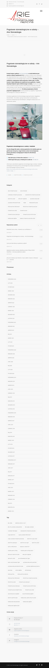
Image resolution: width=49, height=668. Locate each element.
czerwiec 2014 (11, 499)
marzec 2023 (11, 291)
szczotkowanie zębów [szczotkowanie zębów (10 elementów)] (27, 594)
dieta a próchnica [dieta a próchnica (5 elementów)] (12, 546)
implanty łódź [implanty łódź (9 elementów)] (11, 558)
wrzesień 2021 (11, 326)
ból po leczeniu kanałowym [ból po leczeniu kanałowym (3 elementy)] (15, 527)
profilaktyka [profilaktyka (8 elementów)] (11, 574)
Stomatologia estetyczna (29, 214)
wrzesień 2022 (11, 298)
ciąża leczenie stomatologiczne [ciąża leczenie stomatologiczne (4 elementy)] (16, 538)
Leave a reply (10, 171)
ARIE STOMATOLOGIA (12, 191)
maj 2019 (10, 397)
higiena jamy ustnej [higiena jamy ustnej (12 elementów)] (12, 550)
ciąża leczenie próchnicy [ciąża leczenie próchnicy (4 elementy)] (24, 535)
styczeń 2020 (11, 373)
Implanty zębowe (22, 198)
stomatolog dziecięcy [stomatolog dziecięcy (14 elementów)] (24, 582)
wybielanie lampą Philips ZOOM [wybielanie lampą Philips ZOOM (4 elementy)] (28, 597)
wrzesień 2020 (11, 354)
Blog (13, 35)
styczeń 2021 (11, 346)
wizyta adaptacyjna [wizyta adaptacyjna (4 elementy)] (13, 597)
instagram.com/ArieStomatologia (21, 641)
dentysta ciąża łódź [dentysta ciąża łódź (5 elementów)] (32, 538)
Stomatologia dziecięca (14, 214)
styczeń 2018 (11, 448)
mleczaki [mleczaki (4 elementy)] (10, 570)
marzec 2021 (11, 338)
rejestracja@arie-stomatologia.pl (16, 5)
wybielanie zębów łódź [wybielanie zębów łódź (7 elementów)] (13, 605)
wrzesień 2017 (11, 464)
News (24, 202)
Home (8, 35)
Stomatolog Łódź (27, 175)
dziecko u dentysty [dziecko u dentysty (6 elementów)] (24, 546)
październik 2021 (12, 322)
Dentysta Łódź (17, 175)
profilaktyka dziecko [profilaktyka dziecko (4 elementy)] (23, 574)
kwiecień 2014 (11, 507)
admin (9, 175)
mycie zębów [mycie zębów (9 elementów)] (19, 570)
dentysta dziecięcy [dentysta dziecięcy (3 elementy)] (12, 542)
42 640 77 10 (31, 157)
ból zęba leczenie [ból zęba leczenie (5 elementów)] (29, 527)
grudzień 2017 (11, 452)
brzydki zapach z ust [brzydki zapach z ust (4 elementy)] (20, 523)
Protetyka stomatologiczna (30, 206)
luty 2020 (10, 369)
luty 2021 (10, 342)
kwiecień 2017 (11, 475)
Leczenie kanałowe (34, 198)
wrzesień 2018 (11, 416)
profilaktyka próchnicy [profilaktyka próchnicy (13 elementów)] (14, 578)
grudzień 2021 (11, 314)
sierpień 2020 (11, 357)
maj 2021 (10, 334)
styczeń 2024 (11, 287)
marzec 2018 (11, 440)
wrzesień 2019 (11, 381)
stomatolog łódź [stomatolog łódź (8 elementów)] (29, 590)
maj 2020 (10, 365)
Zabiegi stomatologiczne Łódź (27, 218)
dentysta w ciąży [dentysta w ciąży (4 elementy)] (24, 542)
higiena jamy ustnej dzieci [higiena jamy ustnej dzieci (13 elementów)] (27, 550)
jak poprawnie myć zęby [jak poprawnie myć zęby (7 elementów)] (24, 558)
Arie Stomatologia (23, 73)
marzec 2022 (11, 310)
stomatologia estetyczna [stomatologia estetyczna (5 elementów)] (29, 586)
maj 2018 (10, 432)
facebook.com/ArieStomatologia (21, 636)
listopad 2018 (11, 409)
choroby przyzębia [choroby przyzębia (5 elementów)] (12, 531)
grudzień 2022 (11, 295)
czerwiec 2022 (11, 306)
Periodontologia (33, 202)
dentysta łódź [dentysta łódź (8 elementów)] (35, 542)
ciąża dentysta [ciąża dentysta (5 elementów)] (11, 535)
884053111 (11, 3)
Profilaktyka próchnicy (14, 206)
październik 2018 (12, 412)
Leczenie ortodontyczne (14, 202)
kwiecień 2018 (11, 436)
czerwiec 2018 (11, 428)
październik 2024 (12, 279)
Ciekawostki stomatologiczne (32, 195)
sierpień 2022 (11, 302)
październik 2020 (12, 350)
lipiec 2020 (10, 361)
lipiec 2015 (10, 487)
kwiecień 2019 (11, 401)
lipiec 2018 (10, 424)
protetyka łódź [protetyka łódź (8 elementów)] (12, 582)
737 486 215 (35, 159)
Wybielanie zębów (12, 218)
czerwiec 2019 (11, 393)
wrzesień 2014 (11, 495)
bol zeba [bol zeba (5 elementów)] (10, 523)
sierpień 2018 (11, 420)
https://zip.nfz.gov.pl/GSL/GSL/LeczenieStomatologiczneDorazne (22, 169)
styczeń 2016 (11, 483)
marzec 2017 (11, 479)
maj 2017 (10, 471)
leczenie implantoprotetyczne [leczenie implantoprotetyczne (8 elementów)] (15, 566)
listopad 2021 (11, 318)
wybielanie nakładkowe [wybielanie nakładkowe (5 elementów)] (14, 601)
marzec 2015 (11, 491)
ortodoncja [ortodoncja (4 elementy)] (28, 570)
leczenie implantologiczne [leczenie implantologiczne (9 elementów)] (29, 562)
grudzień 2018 (11, 405)
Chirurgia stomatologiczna (15, 195)
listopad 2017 (11, 456)
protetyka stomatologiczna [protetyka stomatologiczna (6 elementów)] (30, 578)
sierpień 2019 (11, 385)
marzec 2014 (11, 511)
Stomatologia (23, 210)
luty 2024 (10, 283)
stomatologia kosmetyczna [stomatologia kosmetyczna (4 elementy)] (15, 590)
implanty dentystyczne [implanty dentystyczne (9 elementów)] (13, 554)
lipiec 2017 (10, 468)
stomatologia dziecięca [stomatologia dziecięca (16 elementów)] (14, 586)
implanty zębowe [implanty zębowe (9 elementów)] (27, 554)
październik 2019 (12, 377)
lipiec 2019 (10, 389)
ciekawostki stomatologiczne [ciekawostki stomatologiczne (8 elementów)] (27, 531)
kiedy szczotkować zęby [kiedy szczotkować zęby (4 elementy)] (14, 562)
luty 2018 (10, 444)
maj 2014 (10, 503)
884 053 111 (17, 625)
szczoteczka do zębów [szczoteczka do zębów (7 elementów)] (13, 594)
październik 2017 (12, 460)
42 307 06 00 (17, 623)
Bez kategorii (23, 191)
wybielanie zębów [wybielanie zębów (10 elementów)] (27, 601)
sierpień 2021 (11, 330)
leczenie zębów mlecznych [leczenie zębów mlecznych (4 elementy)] (33, 566)
